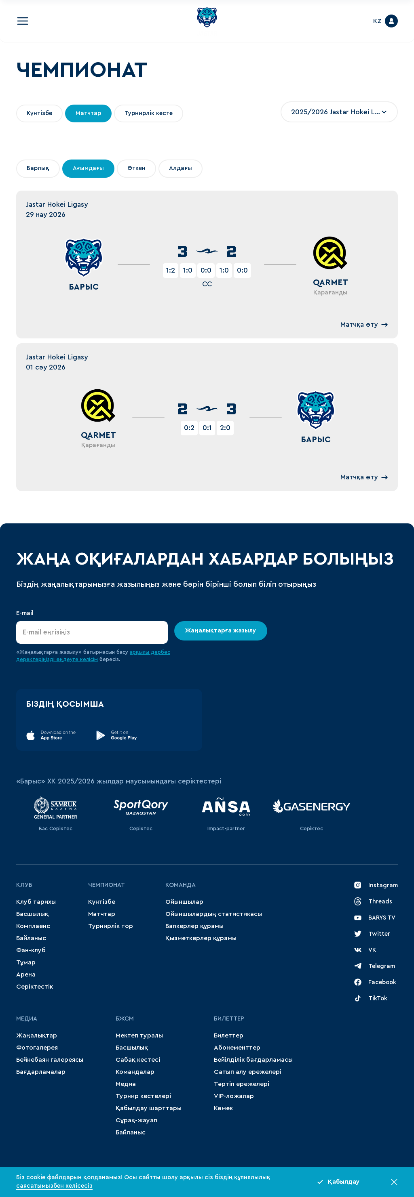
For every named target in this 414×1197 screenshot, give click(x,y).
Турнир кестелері (143, 1096)
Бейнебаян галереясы (49, 1059)
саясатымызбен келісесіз (54, 1186)
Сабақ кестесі (138, 1059)
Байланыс (31, 938)
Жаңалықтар (36, 1035)
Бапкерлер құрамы (194, 926)
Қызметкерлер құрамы (201, 938)
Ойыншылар (184, 902)
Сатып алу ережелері (247, 1072)
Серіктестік (34, 986)
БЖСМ (125, 1019)
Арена (26, 974)
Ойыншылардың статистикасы (213, 914)
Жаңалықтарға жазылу (221, 631)
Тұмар (26, 962)
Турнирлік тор (110, 926)
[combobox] (339, 112)
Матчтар (101, 914)
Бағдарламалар (40, 1072)
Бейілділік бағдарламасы (253, 1059)
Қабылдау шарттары (149, 1108)
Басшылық (32, 914)
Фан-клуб (31, 950)
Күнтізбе (101, 902)
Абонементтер (237, 1047)
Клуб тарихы (36, 902)
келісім (89, 659)
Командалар (135, 1072)
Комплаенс (33, 926)
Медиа (126, 1084)
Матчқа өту (364, 324)
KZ (377, 21)
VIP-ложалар (234, 1096)
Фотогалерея (37, 1047)
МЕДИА (26, 1019)
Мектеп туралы (139, 1035)
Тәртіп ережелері (241, 1084)
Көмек (223, 1108)
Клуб (24, 885)
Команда (180, 885)
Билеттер (229, 1019)
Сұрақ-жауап (136, 1120)
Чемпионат (106, 885)
